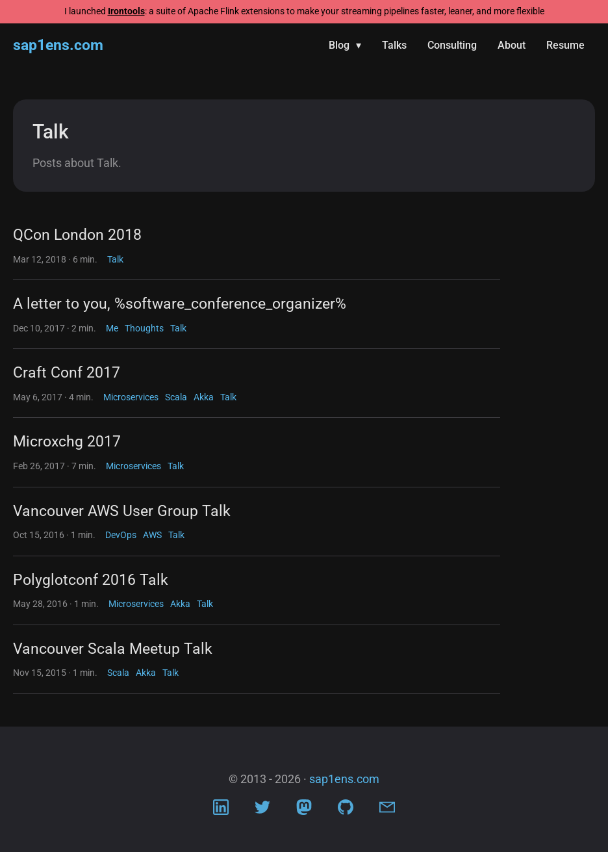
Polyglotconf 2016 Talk (90, 580)
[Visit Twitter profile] (262, 810)
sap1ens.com (58, 45)
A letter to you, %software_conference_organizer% (179, 303)
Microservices (130, 397)
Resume (565, 45)
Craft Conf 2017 (66, 372)
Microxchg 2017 (67, 441)
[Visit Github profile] (345, 810)
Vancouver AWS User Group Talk (122, 511)
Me (112, 328)
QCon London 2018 (77, 235)
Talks (394, 45)
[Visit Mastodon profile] (304, 810)
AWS (152, 535)
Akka (204, 397)
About (512, 45)
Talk (115, 259)
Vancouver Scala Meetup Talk (112, 648)
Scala (176, 397)
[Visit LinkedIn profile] (221, 810)
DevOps (120, 535)
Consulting (452, 45)
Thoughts (144, 328)
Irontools (126, 11)
